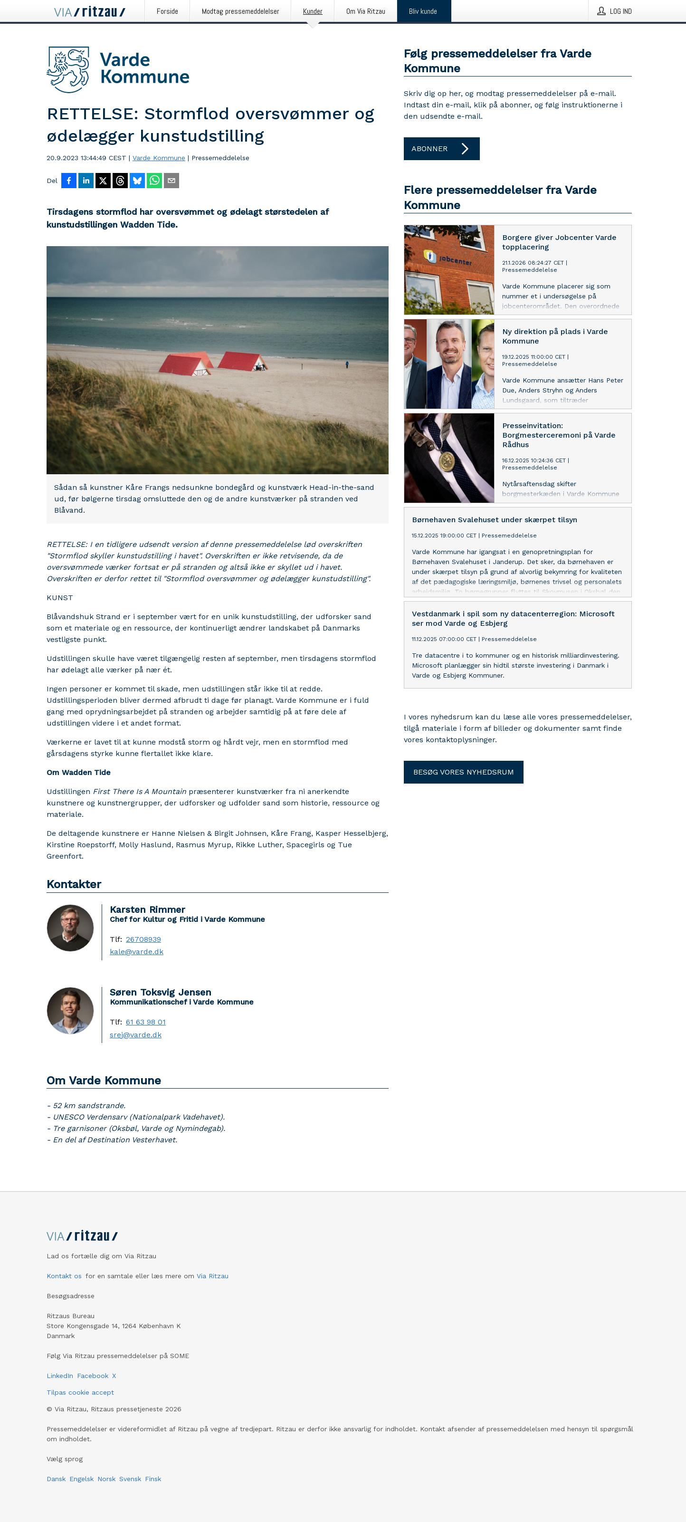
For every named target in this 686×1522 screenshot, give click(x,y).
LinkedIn (60, 1375)
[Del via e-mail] (171, 181)
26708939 (143, 939)
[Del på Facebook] (68, 181)
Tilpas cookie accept (80, 1392)
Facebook (92, 1375)
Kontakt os (64, 1276)
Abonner (441, 149)
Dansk (56, 1479)
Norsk (106, 1479)
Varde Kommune (159, 158)
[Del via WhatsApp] (154, 181)
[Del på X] (103, 181)
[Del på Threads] (120, 181)
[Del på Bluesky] (137, 181)
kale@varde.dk (136, 952)
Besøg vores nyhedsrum (463, 771)
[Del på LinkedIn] (86, 181)
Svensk (130, 1479)
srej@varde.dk (136, 1035)
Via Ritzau (213, 1276)
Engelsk (81, 1479)
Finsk (153, 1479)
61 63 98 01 (146, 1022)
